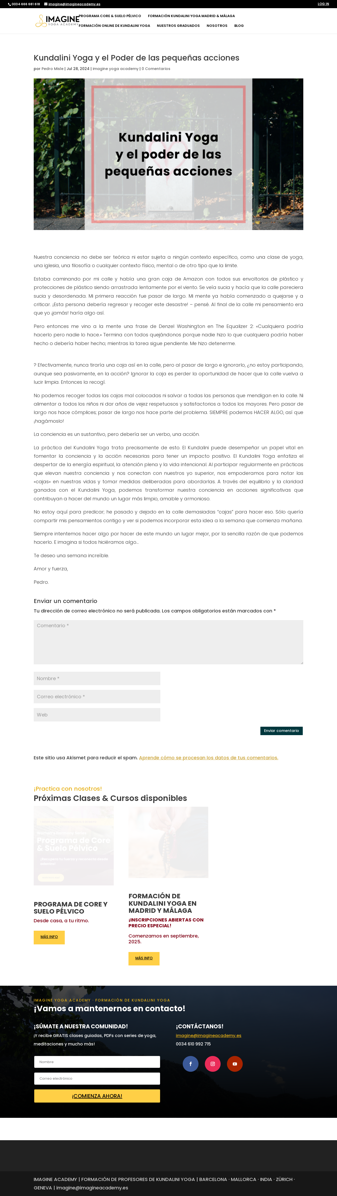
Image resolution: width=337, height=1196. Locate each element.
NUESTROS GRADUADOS (178, 26)
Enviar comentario (281, 730)
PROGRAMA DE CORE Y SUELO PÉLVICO (71, 908)
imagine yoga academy (115, 68)
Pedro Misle (52, 68)
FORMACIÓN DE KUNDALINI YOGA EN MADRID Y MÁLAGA (162, 903)
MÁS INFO (49, 937)
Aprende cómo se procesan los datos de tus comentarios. (208, 757)
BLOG (239, 26)
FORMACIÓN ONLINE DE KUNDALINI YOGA (114, 26)
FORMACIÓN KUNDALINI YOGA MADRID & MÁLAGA (191, 16)
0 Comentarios (156, 68)
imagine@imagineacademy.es (208, 1036)
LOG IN (323, 4)
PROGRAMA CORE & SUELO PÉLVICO (110, 16)
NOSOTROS (217, 26)
